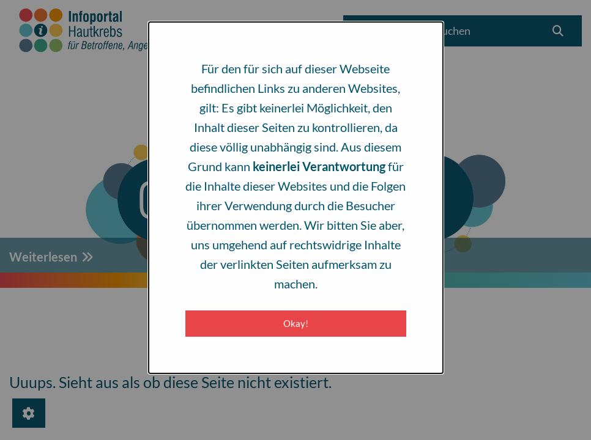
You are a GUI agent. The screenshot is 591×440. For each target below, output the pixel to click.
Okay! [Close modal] (295, 323)
